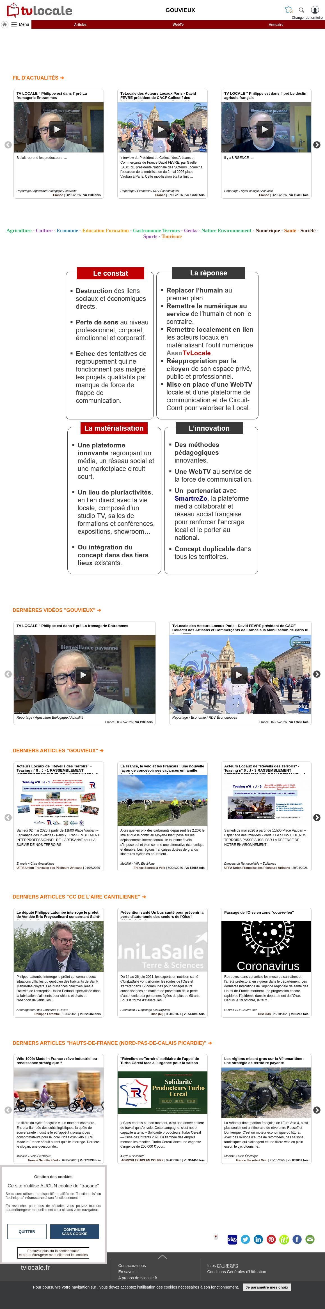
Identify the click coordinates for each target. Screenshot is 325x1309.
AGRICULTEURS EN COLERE (142, 1160)
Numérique (268, 230)
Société (308, 230)
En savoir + (128, 1271)
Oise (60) (157, 1014)
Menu (24, 24)
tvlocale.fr (35, 1267)
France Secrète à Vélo (149, 867)
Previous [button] (8, 144)
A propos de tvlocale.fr (137, 1278)
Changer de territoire (307, 18)
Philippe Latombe (47, 1014)
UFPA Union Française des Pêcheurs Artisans (49, 867)
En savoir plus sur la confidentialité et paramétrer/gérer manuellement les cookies (53, 1253)
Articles (80, 25)
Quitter (27, 1231)
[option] (58, 144)
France (58, 195)
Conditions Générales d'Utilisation (236, 1271)
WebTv (178, 25)
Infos (222, 1265)
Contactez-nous (132, 1265)
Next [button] (317, 144)
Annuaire (276, 25)
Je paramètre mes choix (267, 1287)
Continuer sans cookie (75, 1231)
